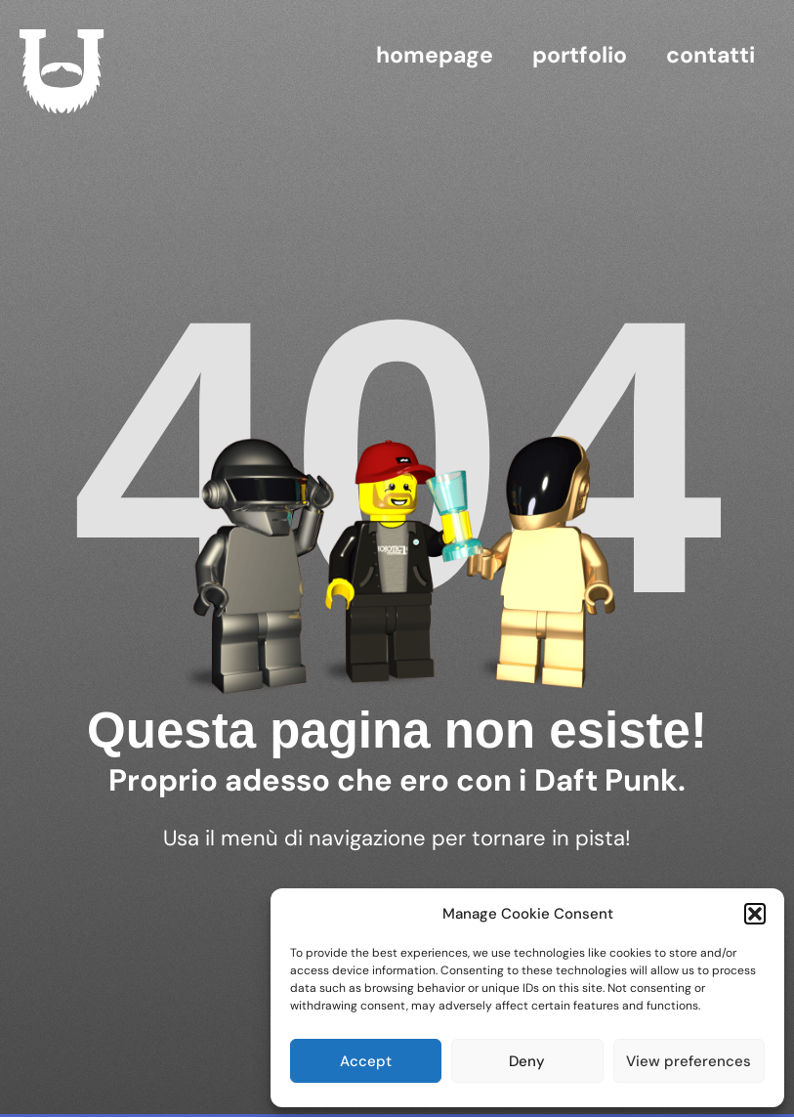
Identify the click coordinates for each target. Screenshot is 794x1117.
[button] (755, 914)
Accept (366, 1061)
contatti (710, 54)
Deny (527, 1061)
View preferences (688, 1061)
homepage (434, 54)
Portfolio (579, 54)
